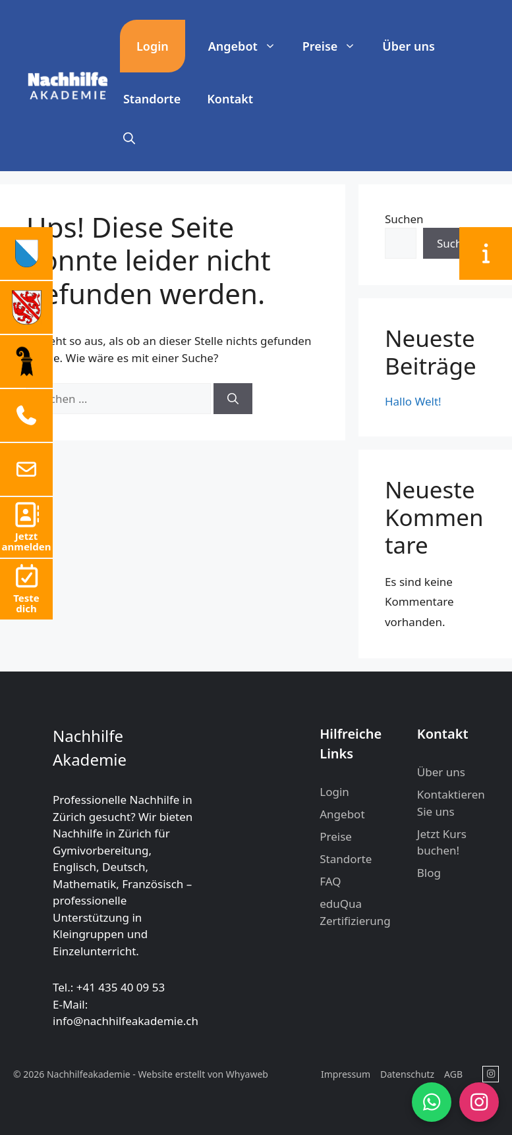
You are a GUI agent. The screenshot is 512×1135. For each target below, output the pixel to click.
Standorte (152, 99)
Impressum (345, 1074)
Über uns (408, 46)
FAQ (330, 881)
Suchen (404, 218)
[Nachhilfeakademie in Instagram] (490, 1074)
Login (152, 46)
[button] (129, 138)
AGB (453, 1074)
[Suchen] (232, 399)
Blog (429, 872)
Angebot (248, 46)
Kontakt (230, 99)
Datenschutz (407, 1074)
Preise (336, 46)
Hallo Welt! (413, 401)
